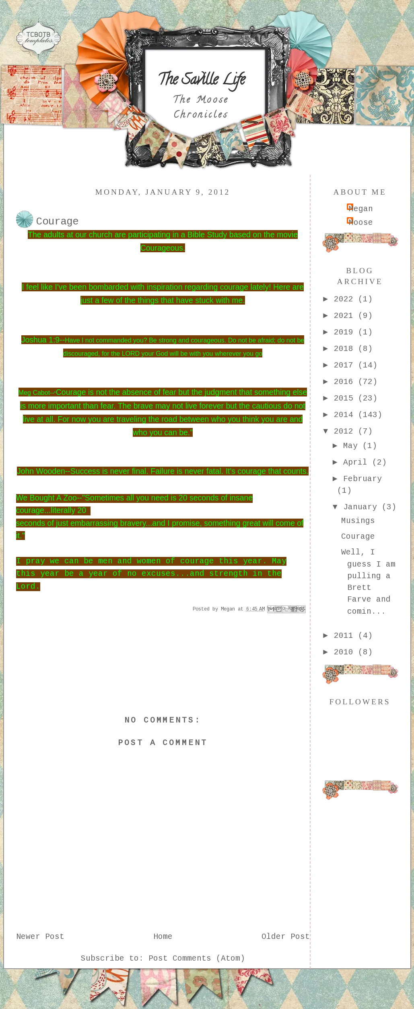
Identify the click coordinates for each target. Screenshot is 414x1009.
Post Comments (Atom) (196, 958)
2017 (346, 365)
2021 (346, 315)
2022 (346, 299)
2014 (346, 415)
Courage (358, 536)
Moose (361, 222)
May (353, 446)
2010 (346, 652)
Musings (358, 521)
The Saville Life (201, 81)
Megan (361, 209)
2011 (346, 635)
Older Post (286, 936)
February (362, 479)
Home (163, 936)
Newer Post (40, 936)
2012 (346, 431)
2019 (346, 332)
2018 (346, 349)
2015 (346, 398)
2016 (346, 382)
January (362, 507)
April (357, 462)
